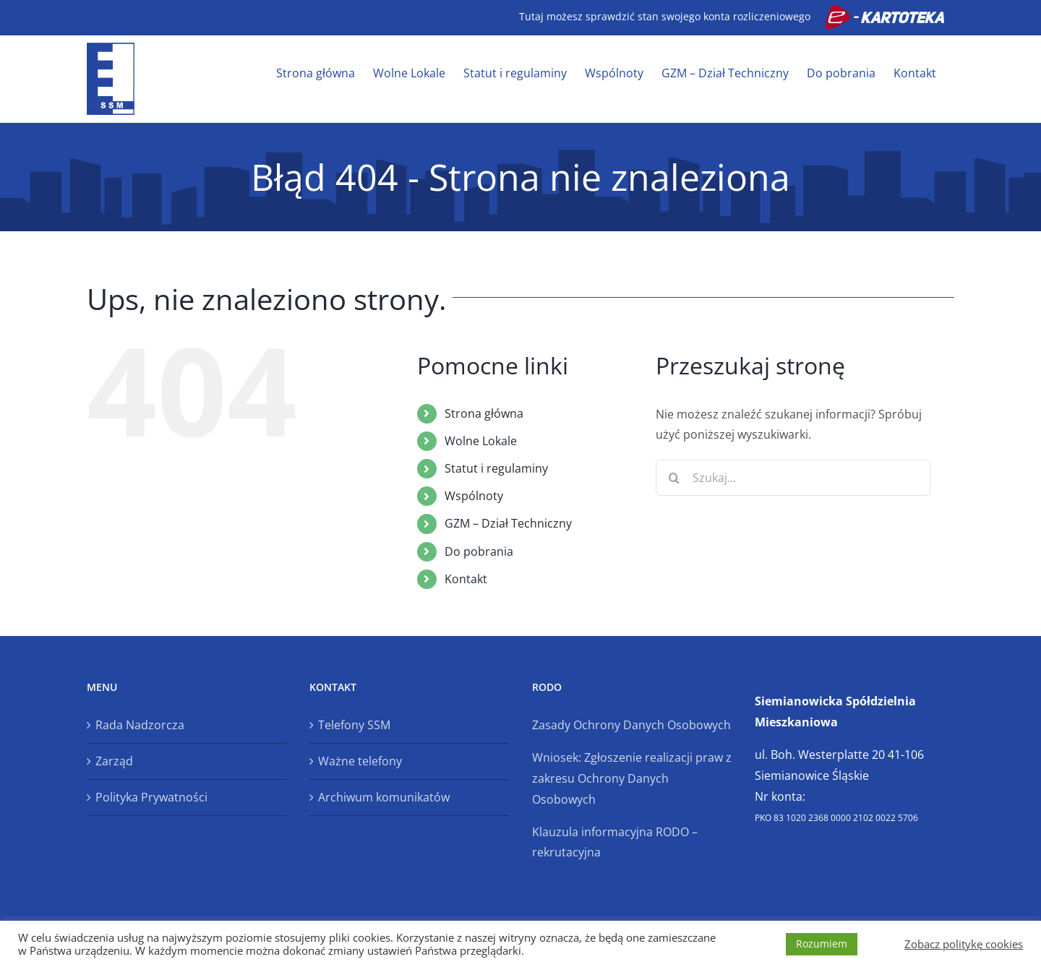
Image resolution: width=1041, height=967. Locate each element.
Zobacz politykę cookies (963, 943)
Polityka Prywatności (151, 797)
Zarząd (114, 761)
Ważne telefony (360, 761)
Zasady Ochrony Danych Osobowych (631, 725)
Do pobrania (479, 551)
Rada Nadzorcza (139, 725)
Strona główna (484, 413)
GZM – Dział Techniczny (508, 523)
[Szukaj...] (793, 478)
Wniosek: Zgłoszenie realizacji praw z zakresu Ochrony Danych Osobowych (632, 778)
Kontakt (466, 579)
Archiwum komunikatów (384, 797)
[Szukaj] (674, 478)
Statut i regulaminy (496, 468)
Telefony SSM (354, 725)
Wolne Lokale (481, 441)
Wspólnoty (474, 496)
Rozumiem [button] (821, 943)
